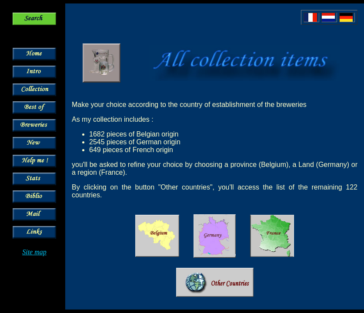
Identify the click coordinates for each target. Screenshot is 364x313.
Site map (34, 252)
